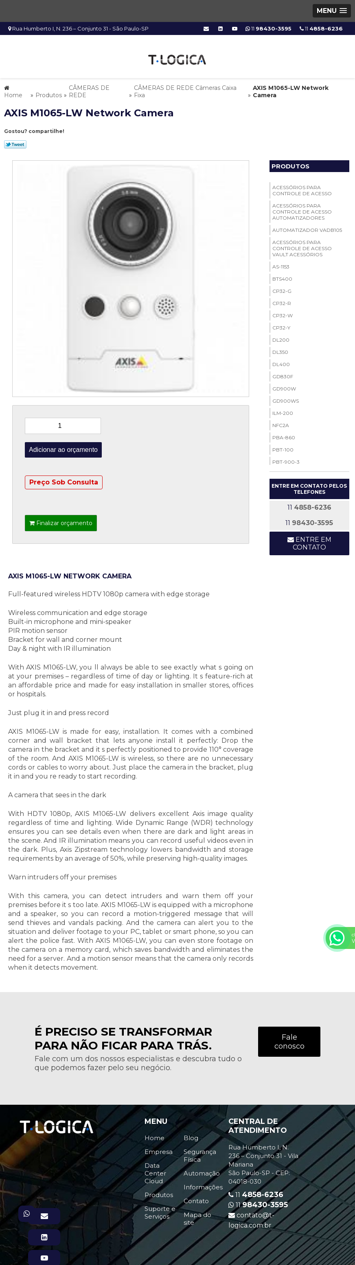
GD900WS (285, 398)
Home (154, 1135)
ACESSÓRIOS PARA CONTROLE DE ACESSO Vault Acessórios (302, 246)
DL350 (280, 350)
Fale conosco (289, 1039)
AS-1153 (280, 264)
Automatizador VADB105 (307, 228)
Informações (203, 1185)
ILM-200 (282, 411)
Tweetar (15, 142)
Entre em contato (309, 541)
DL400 (281, 362)
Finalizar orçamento (60, 520)
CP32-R (281, 301)
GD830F (282, 374)
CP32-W (282, 313)
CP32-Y (281, 325)
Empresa (159, 1149)
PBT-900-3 (286, 459)
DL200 (280, 337)
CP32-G (281, 289)
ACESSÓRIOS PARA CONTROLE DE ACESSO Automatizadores (302, 209)
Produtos (290, 164)
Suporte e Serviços (160, 1210)
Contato (196, 1198)
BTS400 (282, 276)
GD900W (284, 386)
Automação (202, 1171)
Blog (191, 1135)
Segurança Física (200, 1153)
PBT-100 (283, 447)
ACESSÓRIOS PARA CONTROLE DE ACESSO (302, 188)
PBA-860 (283, 435)
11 (321, 28)
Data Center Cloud (155, 1170)
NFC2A (280, 423)
